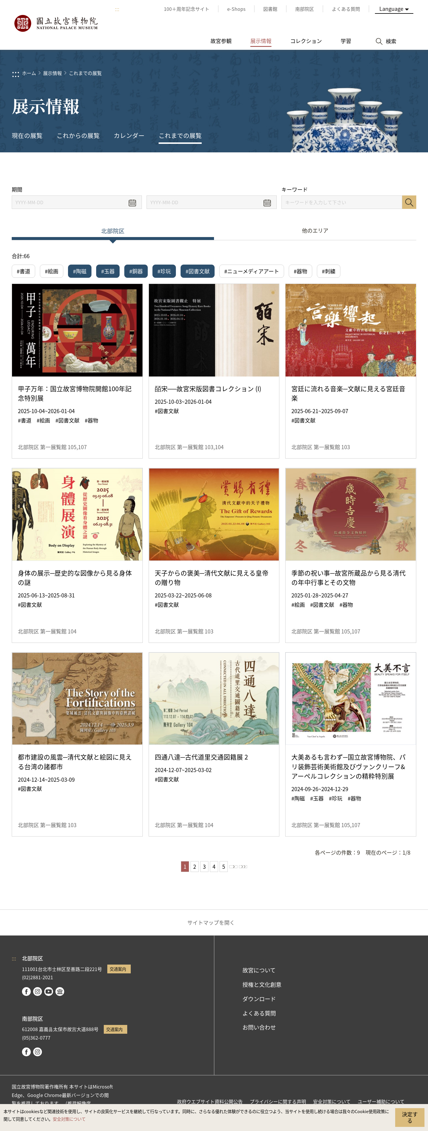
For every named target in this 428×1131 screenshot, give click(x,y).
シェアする (358, 169)
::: (117, 9)
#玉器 (108, 271)
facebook (26, 994)
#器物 (300, 271)
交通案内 (118, 972)
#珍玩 (164, 271)
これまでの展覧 (85, 72)
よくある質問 (259, 1016)
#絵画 (51, 271)
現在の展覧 (27, 135)
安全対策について (69, 1119)
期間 (17, 189)
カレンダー (129, 135)
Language (391, 8)
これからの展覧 (78, 135)
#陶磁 (79, 271)
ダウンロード (259, 1002)
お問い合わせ (259, 1031)
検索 (409, 202)
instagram (37, 994)
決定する (410, 1117)
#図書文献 (198, 271)
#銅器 (136, 271)
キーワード (294, 189)
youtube (48, 994)
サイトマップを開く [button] (211, 926)
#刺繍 (328, 271)
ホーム (29, 72)
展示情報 (52, 72)
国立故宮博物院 (56, 23)
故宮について (259, 974)
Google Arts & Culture (59, 994)
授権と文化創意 (261, 988)
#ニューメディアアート (251, 271)
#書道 (23, 271)
